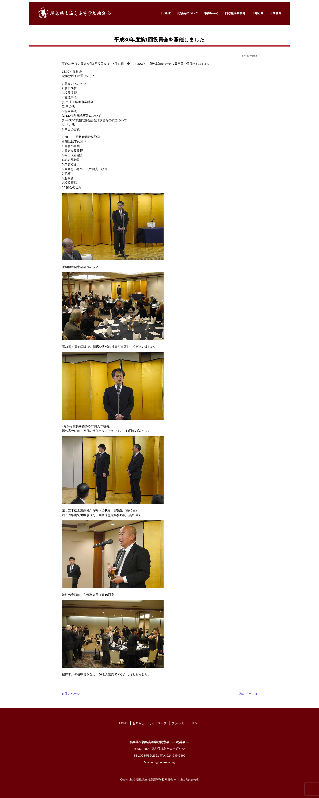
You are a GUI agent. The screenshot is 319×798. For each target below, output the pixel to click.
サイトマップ (157, 723)
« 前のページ (71, 693)
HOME (123, 723)
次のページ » (248, 693)
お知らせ (138, 723)
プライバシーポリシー (186, 723)
